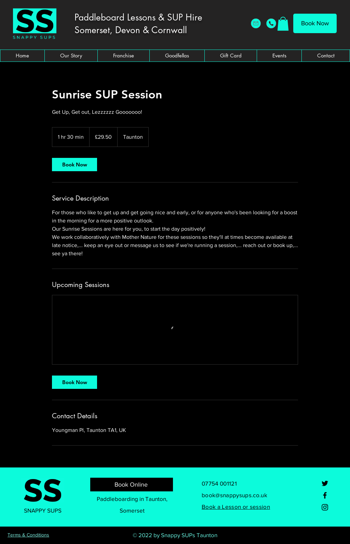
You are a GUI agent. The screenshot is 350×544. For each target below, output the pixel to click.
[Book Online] (131, 484)
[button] (283, 24)
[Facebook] (325, 495)
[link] (74, 164)
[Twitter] (325, 483)
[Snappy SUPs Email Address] (256, 23)
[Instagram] (325, 507)
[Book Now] (315, 23)
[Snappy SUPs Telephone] (271, 23)
